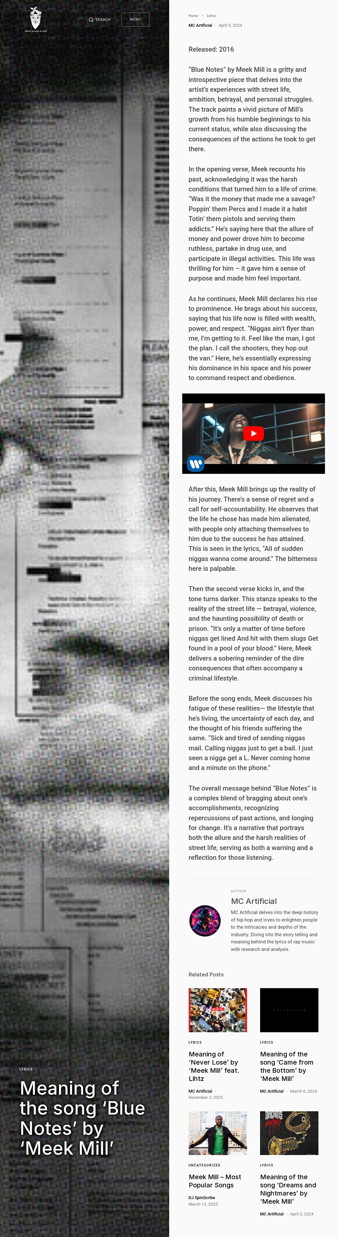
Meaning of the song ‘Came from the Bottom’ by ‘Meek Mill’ (287, 1066)
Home (193, 16)
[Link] (218, 1010)
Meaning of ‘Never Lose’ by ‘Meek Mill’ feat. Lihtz (214, 1066)
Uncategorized (205, 1165)
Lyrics (26, 1069)
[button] (100, 19)
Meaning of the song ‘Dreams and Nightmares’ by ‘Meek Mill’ (288, 1189)
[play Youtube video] (253, 434)
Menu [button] (135, 19)
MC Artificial (254, 901)
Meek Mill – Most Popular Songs (215, 1181)
